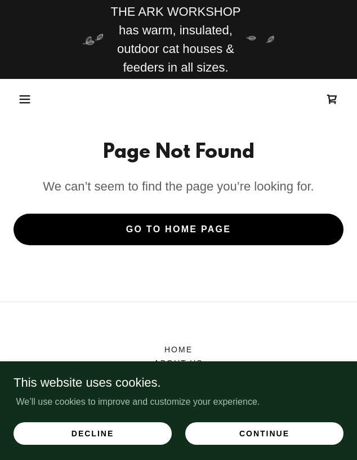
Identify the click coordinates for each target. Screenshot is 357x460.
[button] (25, 99)
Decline (93, 432)
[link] (332, 99)
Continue (264, 432)
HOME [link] (178, 349)
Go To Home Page (178, 229)
